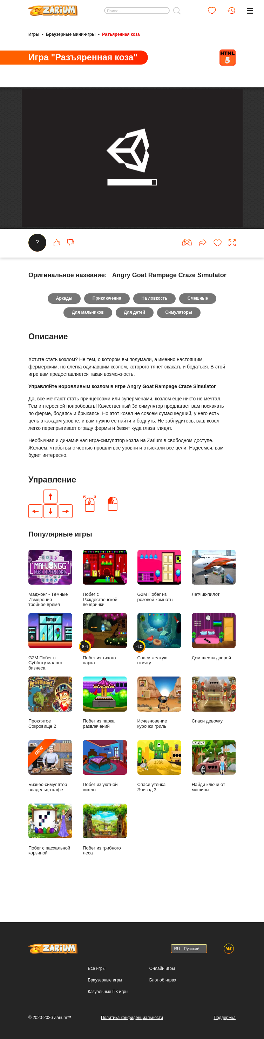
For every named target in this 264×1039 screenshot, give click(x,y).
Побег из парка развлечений (105, 728)
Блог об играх (162, 980)
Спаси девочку (214, 725)
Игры (33, 34)
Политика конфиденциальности (132, 1017)
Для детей (134, 338)
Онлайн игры (162, 968)
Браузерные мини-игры (70, 34)
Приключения (107, 324)
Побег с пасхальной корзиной (50, 855)
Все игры (97, 968)
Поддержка (225, 1017)
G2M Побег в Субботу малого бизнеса (50, 667)
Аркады (64, 324)
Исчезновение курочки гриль (159, 728)
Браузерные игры (105, 980)
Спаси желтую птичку (159, 665)
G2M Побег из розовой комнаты (159, 601)
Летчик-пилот (214, 598)
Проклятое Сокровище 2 (50, 728)
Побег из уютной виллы (105, 792)
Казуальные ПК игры (108, 991)
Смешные (198, 324)
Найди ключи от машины (214, 792)
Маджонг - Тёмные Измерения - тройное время (50, 604)
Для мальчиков (88, 338)
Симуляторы (178, 338)
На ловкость (155, 324)
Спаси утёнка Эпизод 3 (159, 792)
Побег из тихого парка (105, 665)
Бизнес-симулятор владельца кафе (50, 792)
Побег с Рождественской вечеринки (105, 604)
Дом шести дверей (214, 662)
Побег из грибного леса (105, 855)
